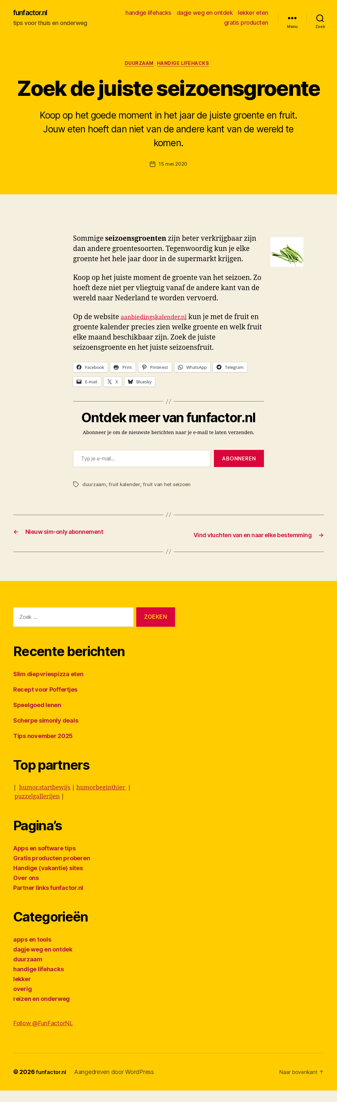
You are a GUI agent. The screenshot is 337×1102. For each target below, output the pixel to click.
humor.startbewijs (44, 799)
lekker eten (253, 13)
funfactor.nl (33, 13)
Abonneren (239, 461)
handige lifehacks (148, 13)
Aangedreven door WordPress (117, 1083)
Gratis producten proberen (51, 869)
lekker (22, 990)
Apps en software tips (44, 859)
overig (22, 1000)
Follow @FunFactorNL (43, 1034)
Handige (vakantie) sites (48, 879)
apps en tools (32, 951)
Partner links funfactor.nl (48, 899)
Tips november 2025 (43, 747)
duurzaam (137, 66)
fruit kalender (125, 487)
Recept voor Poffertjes (45, 701)
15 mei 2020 (173, 167)
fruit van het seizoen (168, 487)
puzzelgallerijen (37, 808)
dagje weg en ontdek (205, 13)
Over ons (26, 889)
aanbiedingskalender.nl (159, 320)
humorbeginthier (101, 799)
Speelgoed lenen (37, 716)
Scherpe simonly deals (45, 732)
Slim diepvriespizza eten (48, 685)
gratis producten (246, 23)
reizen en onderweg (41, 1010)
